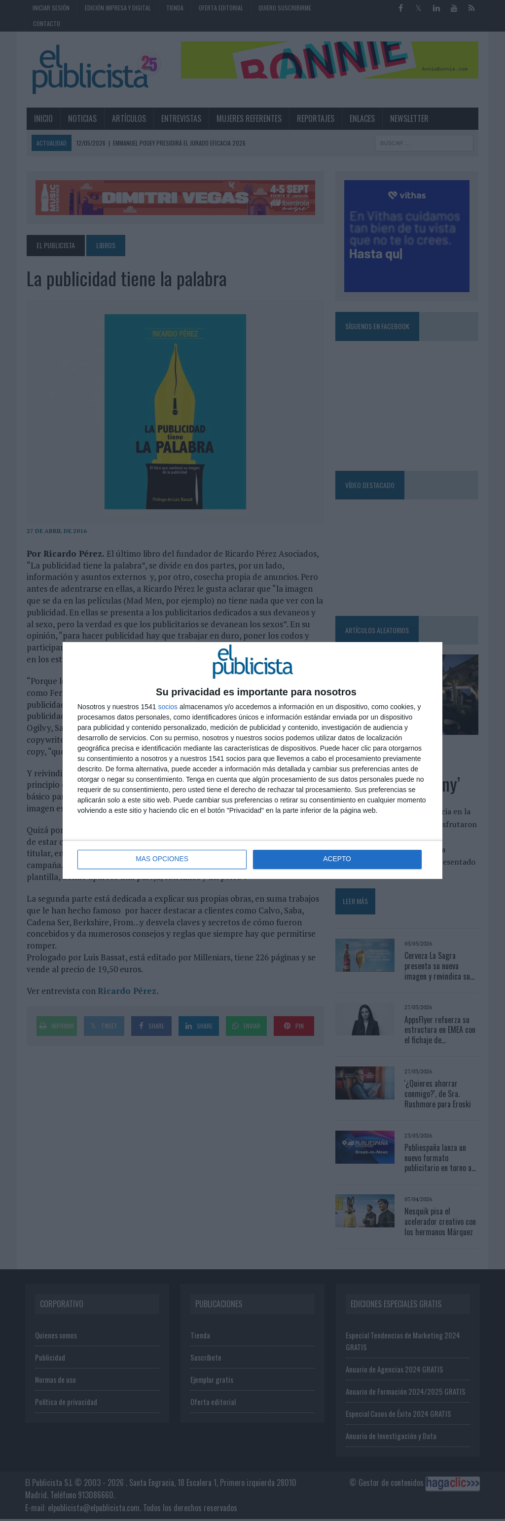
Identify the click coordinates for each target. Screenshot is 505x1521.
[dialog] (252, 760)
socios (168, 706)
